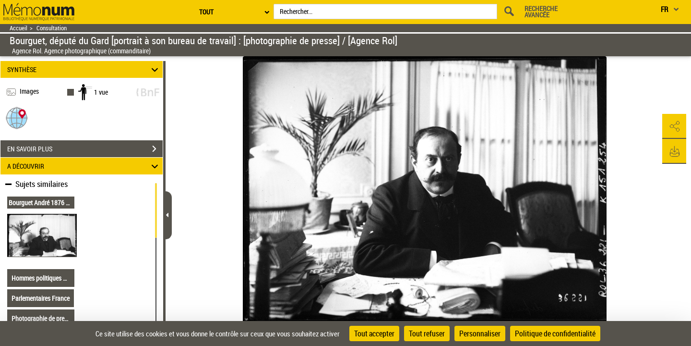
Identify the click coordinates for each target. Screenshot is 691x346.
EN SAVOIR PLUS (85, 149)
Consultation (51, 28)
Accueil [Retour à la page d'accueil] (18, 28)
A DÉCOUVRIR (84, 166)
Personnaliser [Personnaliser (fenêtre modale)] (479, 333)
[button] (17, 117)
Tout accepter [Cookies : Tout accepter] (374, 333)
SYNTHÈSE (84, 69)
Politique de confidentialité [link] (555, 333)
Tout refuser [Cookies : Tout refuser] (427, 333)
